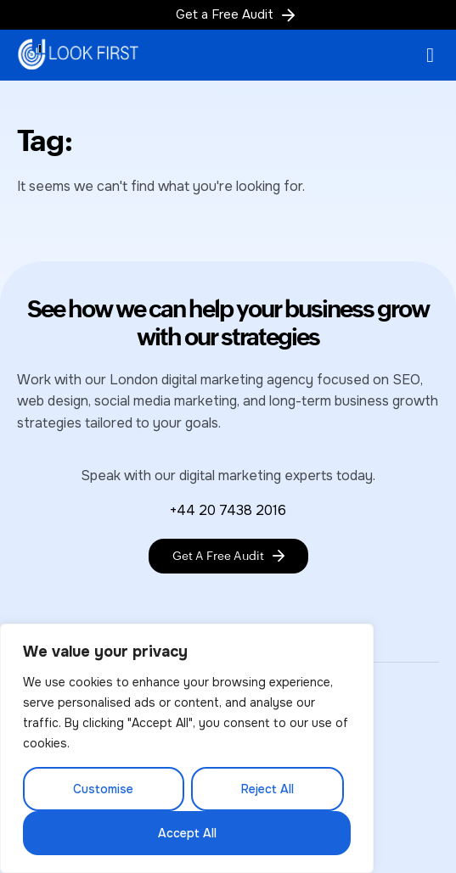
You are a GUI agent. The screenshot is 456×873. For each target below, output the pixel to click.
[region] (187, 748)
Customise (103, 789)
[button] (430, 55)
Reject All (267, 789)
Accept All (187, 833)
